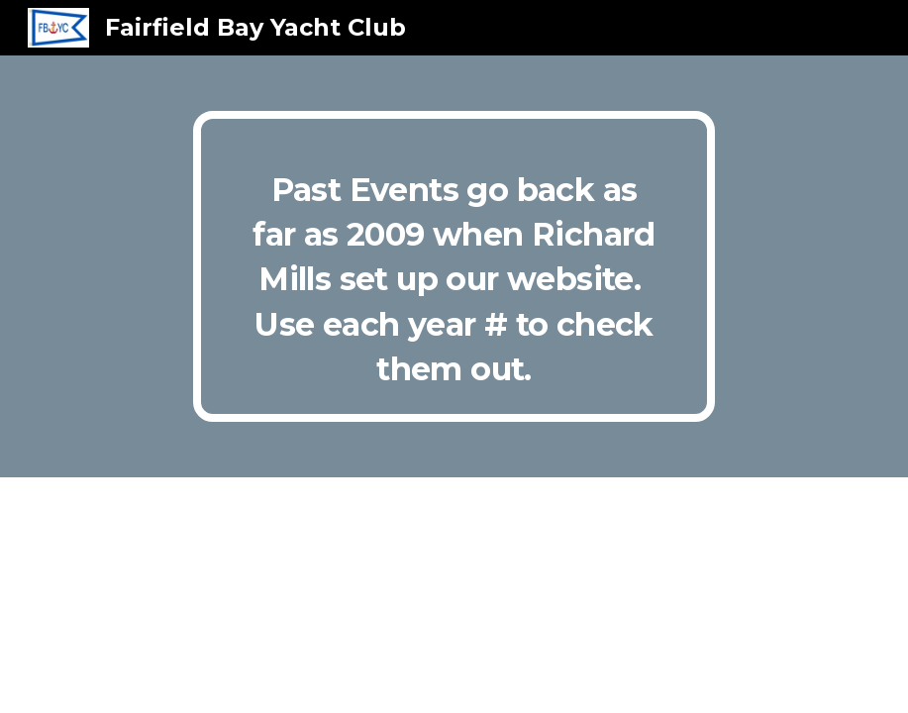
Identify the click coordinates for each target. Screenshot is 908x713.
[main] (454, 266)
